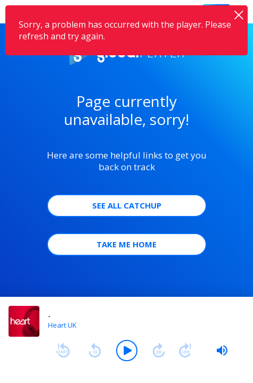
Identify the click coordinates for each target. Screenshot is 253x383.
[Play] (126, 350)
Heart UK (62, 325)
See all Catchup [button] (126, 205)
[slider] (222, 350)
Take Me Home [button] (126, 244)
